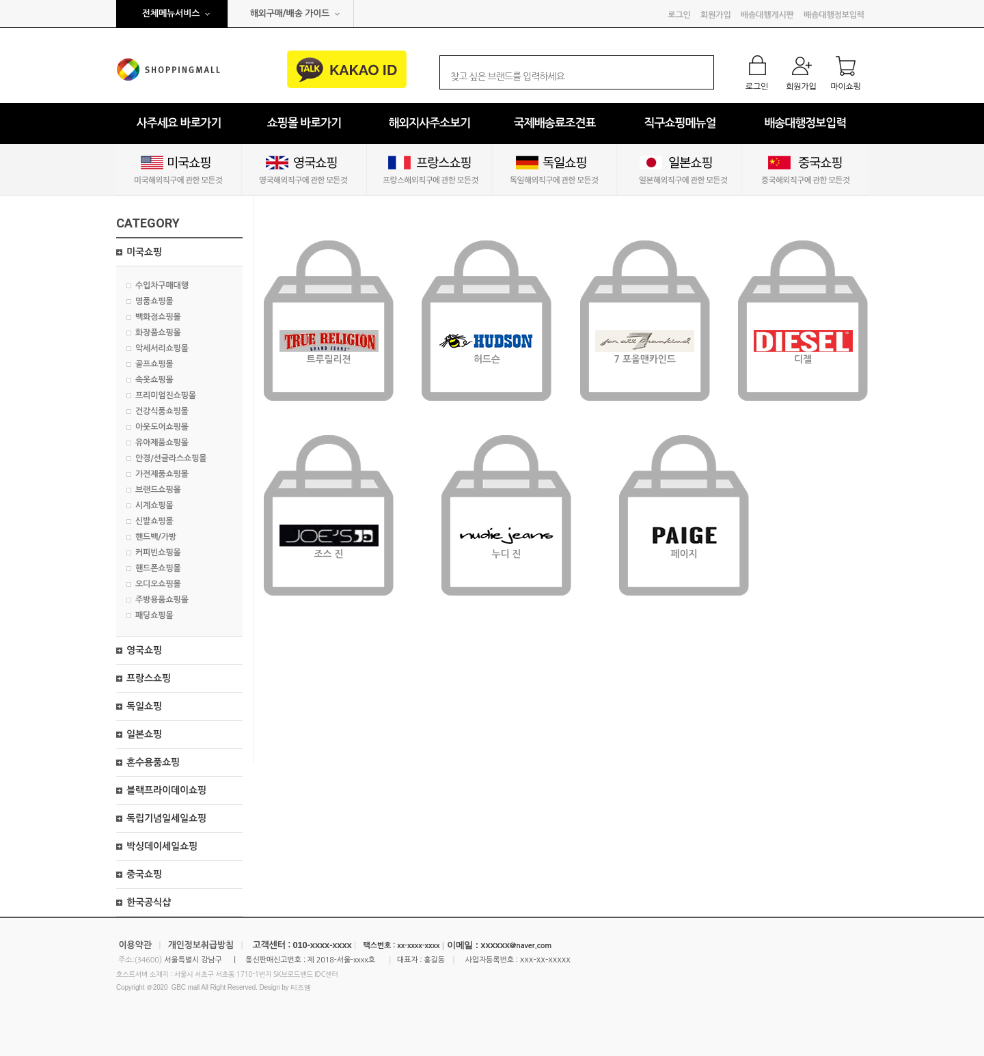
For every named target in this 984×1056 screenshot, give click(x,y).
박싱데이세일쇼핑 (161, 846)
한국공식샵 (148, 902)
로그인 (679, 15)
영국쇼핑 (144, 650)
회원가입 (715, 15)
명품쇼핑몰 (154, 301)
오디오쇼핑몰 (158, 584)
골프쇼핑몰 (154, 364)
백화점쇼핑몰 (158, 317)
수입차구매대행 (162, 285)
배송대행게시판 (767, 15)
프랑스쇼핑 (148, 678)
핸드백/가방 (155, 537)
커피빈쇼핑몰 (158, 552)
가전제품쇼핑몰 (162, 474)
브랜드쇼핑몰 (158, 490)
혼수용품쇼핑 (153, 762)
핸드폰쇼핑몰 (158, 568)
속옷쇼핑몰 (154, 380)
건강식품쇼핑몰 (162, 411)
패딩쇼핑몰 (154, 615)
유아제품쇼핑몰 (162, 443)
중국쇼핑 (144, 874)
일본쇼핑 (144, 734)
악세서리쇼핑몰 (162, 348)
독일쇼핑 (144, 706)
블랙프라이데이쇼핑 (166, 790)
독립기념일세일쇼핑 (166, 818)
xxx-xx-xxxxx (545, 959)
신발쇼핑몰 (154, 521)
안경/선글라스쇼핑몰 (170, 458)
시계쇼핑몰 (154, 505)
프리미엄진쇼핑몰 (165, 395)
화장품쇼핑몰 (158, 333)
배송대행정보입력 (834, 15)
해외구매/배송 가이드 (290, 13)
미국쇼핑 (144, 252)
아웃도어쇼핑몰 (162, 427)
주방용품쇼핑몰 (162, 600)
